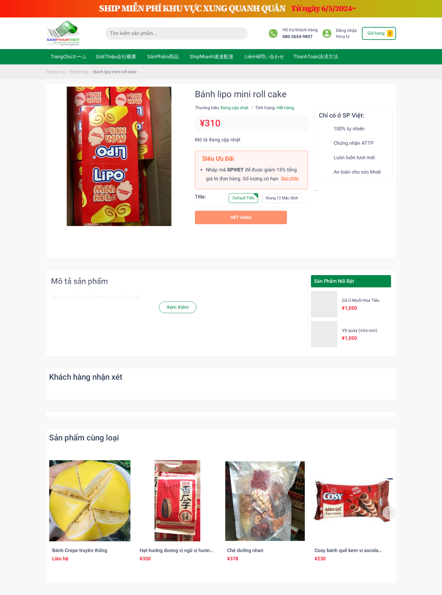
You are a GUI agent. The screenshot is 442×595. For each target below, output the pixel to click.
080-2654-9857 (297, 36)
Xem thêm (178, 307)
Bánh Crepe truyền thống (79, 550)
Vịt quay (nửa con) (359, 330)
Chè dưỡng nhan (245, 550)
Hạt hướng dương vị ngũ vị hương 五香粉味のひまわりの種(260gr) (176, 553)
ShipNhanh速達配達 (212, 57)
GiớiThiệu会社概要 (116, 57)
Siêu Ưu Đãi (218, 158)
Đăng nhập (346, 30)
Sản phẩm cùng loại (84, 437)
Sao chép (290, 178)
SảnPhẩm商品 (163, 57)
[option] (90, 513)
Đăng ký (343, 36)
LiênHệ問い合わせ (264, 57)
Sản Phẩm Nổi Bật (334, 281)
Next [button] (389, 513)
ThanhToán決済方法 (315, 57)
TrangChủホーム (69, 57)
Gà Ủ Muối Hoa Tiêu (360, 300)
